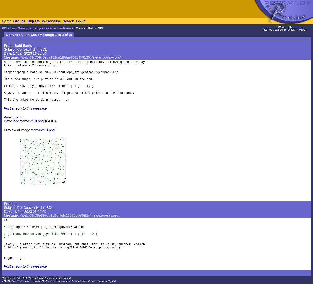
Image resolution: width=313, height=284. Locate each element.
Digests (33, 21)
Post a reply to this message (25, 108)
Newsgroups (27, 28)
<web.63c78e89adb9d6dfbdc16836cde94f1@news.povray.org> (70, 215)
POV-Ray (8, 28)
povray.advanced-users (56, 28)
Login (80, 21)
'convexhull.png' (43, 130)
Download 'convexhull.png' (24, 121)
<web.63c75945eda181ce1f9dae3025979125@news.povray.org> (71, 57)
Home (6, 21)
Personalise (51, 21)
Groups (19, 21)
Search (68, 21)
